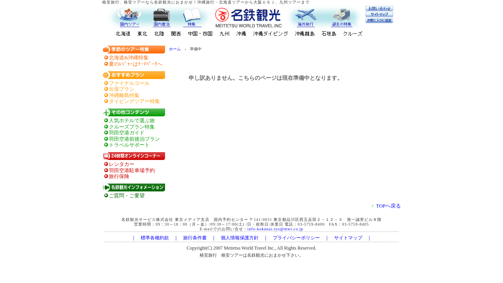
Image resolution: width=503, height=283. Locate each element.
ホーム (175, 49)
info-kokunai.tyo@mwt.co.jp (275, 229)
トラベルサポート (129, 145)
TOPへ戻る (386, 206)
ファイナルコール (129, 83)
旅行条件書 (195, 238)
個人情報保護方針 (240, 238)
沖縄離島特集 (124, 95)
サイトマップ (348, 238)
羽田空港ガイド (127, 133)
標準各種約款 (155, 238)
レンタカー (121, 164)
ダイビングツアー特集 (134, 101)
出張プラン (121, 89)
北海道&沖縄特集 (129, 58)
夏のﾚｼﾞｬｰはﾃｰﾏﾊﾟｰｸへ (135, 64)
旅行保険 (119, 176)
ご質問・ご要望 (127, 195)
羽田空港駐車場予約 (132, 170)
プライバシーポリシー (296, 238)
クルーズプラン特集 (132, 127)
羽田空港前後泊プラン (134, 139)
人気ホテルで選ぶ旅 (132, 120)
